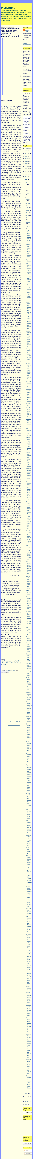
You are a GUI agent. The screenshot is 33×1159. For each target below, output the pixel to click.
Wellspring (8, 7)
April (27, 215)
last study (9, 106)
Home (11, 721)
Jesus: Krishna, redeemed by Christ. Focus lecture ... (28, 1082)
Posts (26, 1150)
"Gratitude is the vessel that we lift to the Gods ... (29, 978)
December (28, 182)
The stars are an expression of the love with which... (29, 473)
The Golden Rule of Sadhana (28, 631)
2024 (26, 153)
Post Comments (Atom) (14, 725)
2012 (26, 1096)
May (27, 212)
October (28, 193)
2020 (26, 163)
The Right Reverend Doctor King (28, 696)
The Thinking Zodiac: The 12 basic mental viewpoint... (28, 552)
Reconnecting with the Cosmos (28, 422)
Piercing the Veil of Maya (29, 952)
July (27, 207)
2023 (26, 156)
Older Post (18, 721)
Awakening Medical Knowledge (28, 960)
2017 (26, 171)
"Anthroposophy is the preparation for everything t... (29, 1010)
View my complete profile (27, 43)
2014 (26, 179)
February (28, 222)
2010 (26, 1101)
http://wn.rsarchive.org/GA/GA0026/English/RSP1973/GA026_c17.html (11, 662)
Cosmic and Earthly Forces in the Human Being (28, 997)
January (28, 226)
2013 (26, 1094)
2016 (26, 174)
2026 (26, 148)
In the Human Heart (28, 592)
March (28, 218)
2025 (26, 151)
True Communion (29, 483)
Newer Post (4, 721)
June (27, 210)
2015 (26, 176)
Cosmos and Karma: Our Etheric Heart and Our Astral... (28, 459)
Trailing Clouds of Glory (29, 988)
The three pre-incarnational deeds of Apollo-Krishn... (29, 617)
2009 (26, 1104)
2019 (26, 166)
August (28, 203)
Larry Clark (27, 31)
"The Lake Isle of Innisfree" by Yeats (28, 657)
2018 (26, 169)
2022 (26, 158)
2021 (26, 161)
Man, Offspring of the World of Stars (28, 432)
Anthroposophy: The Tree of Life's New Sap (28, 840)
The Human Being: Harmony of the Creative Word (29, 268)
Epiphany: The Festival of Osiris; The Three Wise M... (28, 940)
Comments (27, 1153)
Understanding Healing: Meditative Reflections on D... (29, 1050)
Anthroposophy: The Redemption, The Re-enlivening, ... (28, 1066)
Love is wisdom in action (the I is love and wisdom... (28, 799)
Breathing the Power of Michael (28, 1037)
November (28, 189)
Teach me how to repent (28, 638)
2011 (26, 1099)
